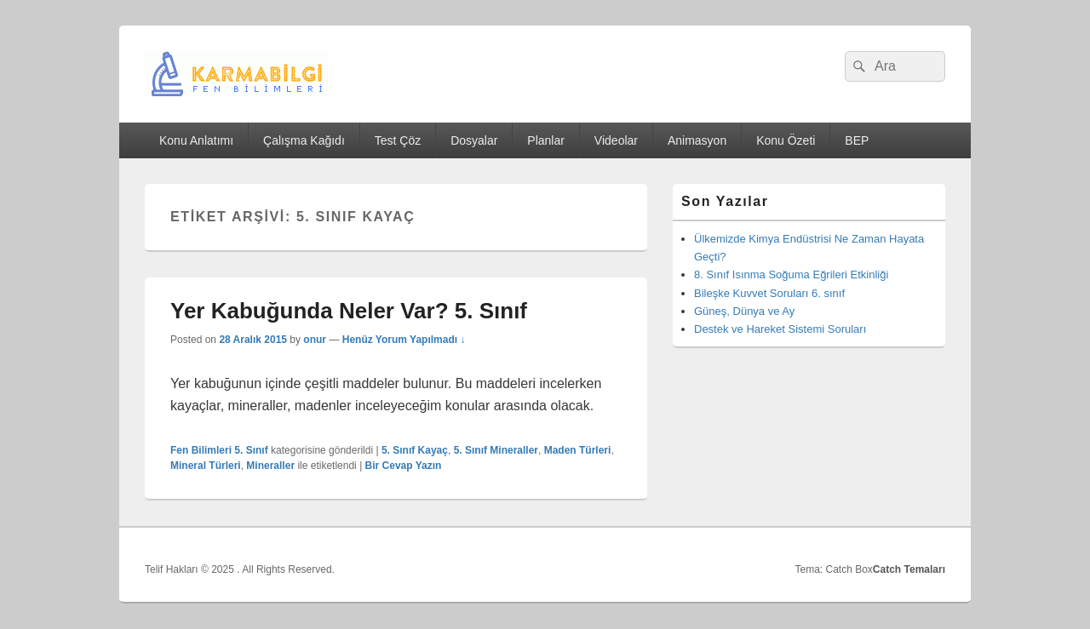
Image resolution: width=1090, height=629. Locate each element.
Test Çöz (398, 140)
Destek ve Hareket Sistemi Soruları (780, 329)
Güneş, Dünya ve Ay (744, 311)
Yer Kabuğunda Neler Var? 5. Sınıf (348, 310)
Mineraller (270, 466)
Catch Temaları (909, 569)
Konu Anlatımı (196, 140)
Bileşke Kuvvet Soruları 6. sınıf (769, 293)
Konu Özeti (785, 140)
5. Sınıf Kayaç (415, 450)
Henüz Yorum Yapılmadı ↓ (404, 340)
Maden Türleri (577, 450)
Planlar (546, 140)
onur (314, 340)
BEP (857, 140)
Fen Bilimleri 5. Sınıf (219, 450)
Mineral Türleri (205, 466)
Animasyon (697, 140)
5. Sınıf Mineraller (496, 450)
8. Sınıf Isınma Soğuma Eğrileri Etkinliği (791, 274)
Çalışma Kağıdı (304, 140)
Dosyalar (473, 140)
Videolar (616, 140)
